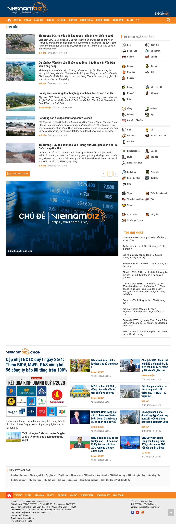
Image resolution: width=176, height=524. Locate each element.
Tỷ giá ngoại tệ (36, 475)
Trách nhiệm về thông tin (21, 521)
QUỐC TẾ (50, 20)
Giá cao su (72, 480)
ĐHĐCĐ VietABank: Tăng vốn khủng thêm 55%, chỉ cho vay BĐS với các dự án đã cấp (153, 442)
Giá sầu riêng (35, 480)
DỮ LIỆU (130, 20)
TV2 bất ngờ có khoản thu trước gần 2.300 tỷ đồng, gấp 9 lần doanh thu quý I (43, 437)
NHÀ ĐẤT (73, 20)
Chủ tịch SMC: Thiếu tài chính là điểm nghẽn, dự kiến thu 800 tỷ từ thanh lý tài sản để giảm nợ (145, 275)
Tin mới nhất (133, 233)
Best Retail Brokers (89, 480)
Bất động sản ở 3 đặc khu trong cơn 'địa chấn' (65, 118)
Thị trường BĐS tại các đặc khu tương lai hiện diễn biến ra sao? (76, 35)
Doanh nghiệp (45, 107)
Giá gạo (61, 480)
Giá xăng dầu (154, 475)
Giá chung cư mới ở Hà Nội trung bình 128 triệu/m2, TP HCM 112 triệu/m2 (154, 391)
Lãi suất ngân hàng (136, 475)
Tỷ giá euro (76, 475)
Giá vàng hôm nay (19, 475)
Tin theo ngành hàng (138, 37)
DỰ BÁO (27, 20)
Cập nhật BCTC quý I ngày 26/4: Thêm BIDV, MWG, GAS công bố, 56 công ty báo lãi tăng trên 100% (145, 323)
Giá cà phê (102, 475)
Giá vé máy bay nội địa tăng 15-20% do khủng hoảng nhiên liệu (142, 256)
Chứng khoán (97, 427)
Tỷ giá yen (63, 475)
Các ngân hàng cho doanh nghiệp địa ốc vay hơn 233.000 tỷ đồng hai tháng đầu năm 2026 (155, 417)
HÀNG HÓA (38, 20)
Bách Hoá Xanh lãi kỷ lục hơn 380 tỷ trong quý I (104, 364)
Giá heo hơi (89, 475)
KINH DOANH (118, 20)
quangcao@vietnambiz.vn (148, 507)
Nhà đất (42, 53)
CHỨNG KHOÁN (86, 20)
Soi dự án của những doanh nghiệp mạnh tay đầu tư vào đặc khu (76, 93)
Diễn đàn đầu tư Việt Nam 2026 (115, 480)
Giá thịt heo (49, 480)
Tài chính (145, 453)
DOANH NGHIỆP (102, 20)
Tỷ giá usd (51, 475)
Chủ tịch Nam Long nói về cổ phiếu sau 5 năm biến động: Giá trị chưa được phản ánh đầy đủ (104, 417)
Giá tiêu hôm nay (117, 475)
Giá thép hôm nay (18, 480)
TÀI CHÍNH (61, 20)
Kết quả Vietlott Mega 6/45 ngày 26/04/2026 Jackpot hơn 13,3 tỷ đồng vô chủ (143, 312)
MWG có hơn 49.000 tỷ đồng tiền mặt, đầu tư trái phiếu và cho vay (104, 390)
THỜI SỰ (17, 20)
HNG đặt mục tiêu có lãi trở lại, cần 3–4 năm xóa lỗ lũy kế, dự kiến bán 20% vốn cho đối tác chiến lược (104, 444)
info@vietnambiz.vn (25, 518)
